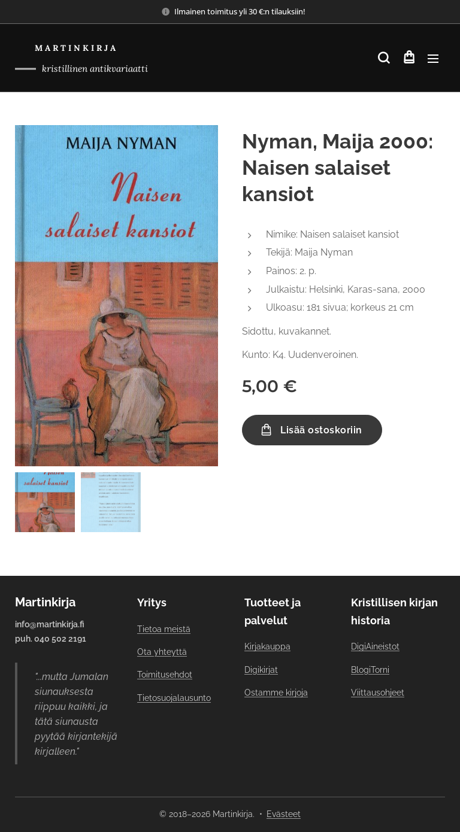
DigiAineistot (375, 647)
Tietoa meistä (163, 629)
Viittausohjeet (377, 692)
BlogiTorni (370, 670)
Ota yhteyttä (162, 652)
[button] (384, 58)
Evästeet (284, 814)
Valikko (433, 58)
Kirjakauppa (267, 647)
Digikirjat (261, 670)
